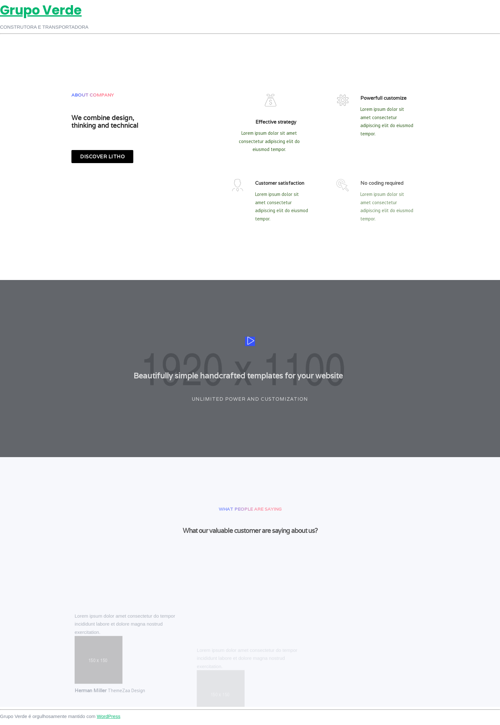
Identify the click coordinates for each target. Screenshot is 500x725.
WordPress (109, 716)
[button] (102, 156)
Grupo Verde (41, 10)
